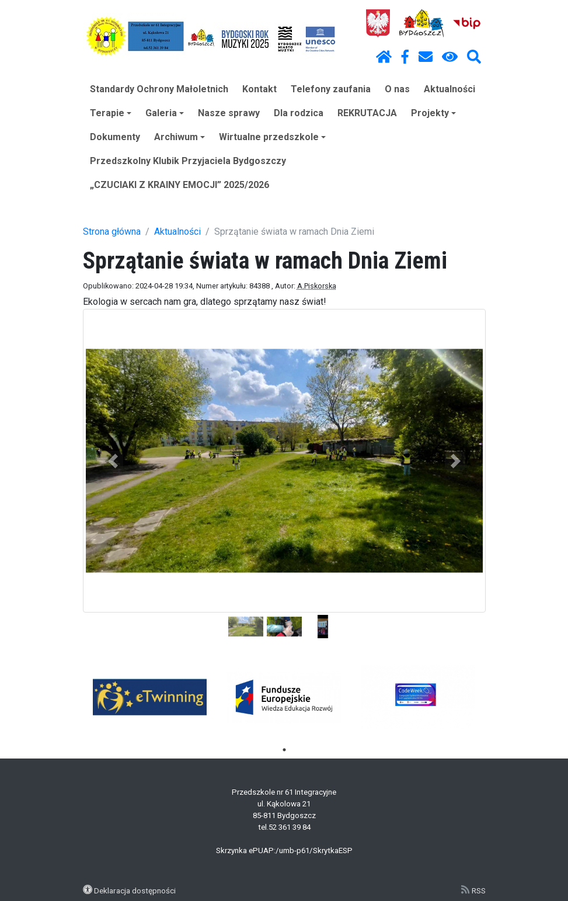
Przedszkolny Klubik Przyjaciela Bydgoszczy (188, 160)
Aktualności (449, 89)
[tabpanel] (150, 697)
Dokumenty (115, 136)
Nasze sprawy (229, 113)
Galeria (164, 113)
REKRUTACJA (367, 113)
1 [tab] (284, 750)
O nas (397, 89)
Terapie (110, 113)
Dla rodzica (298, 113)
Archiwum (179, 136)
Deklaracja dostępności (135, 890)
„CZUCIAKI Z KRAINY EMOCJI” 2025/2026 (179, 184)
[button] (113, 461)
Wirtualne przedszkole (272, 136)
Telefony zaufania (331, 89)
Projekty (433, 113)
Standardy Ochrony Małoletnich (159, 89)
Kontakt (259, 89)
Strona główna (112, 231)
